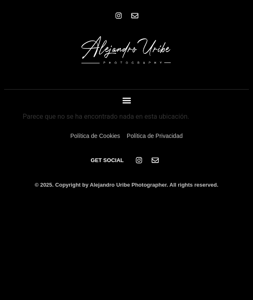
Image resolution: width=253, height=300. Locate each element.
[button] (126, 101)
